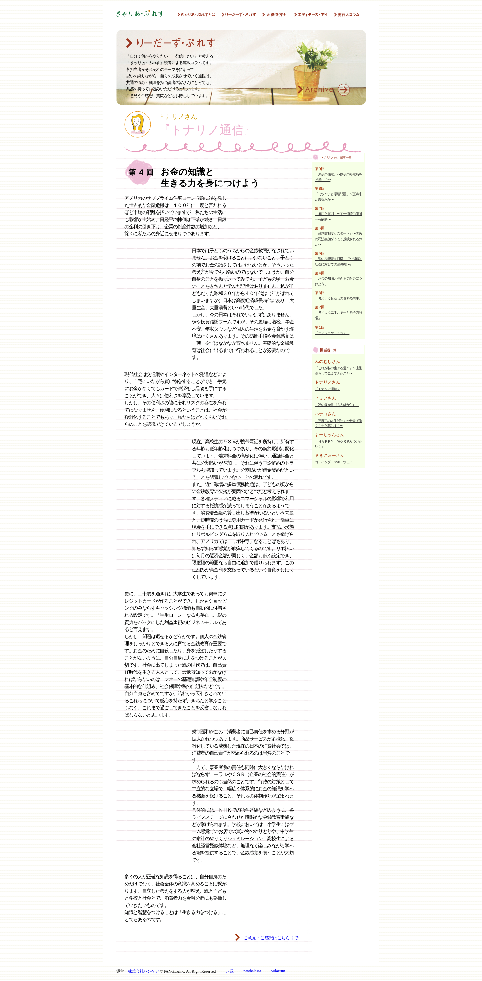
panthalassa (252, 971)
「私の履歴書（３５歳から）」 (337, 405)
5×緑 (229, 971)
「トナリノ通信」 (327, 389)
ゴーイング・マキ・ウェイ (333, 462)
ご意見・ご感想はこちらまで (271, 937)
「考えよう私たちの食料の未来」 (338, 298)
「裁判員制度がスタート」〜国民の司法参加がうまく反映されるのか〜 (338, 238)
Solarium (278, 971)
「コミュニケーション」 (332, 333)
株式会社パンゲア (143, 971)
